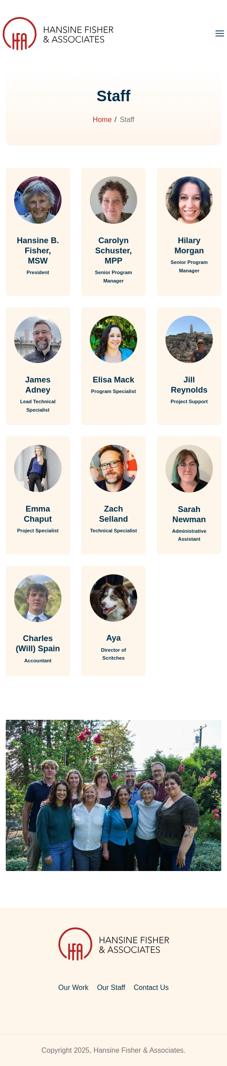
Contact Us (151, 987)
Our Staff (111, 987)
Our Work (73, 987)
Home (102, 119)
